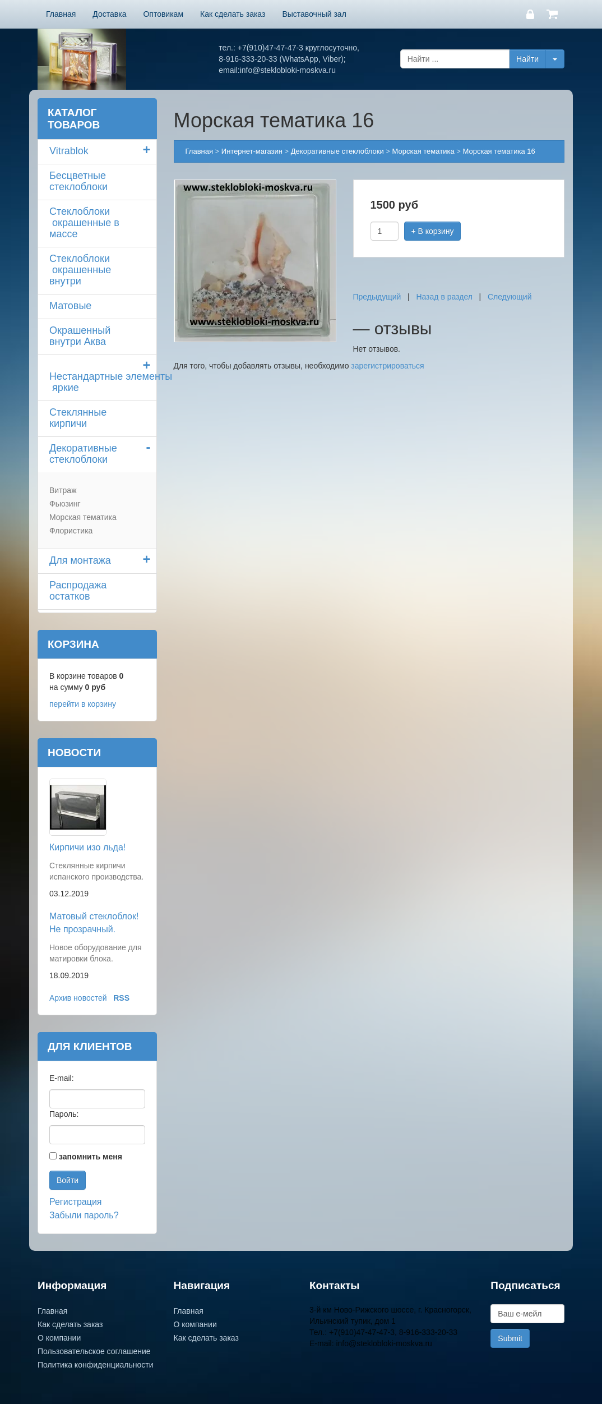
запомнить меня (90, 1156)
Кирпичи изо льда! (87, 847)
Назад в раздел (444, 296)
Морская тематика (83, 517)
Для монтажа (80, 560)
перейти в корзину (82, 703)
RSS (121, 997)
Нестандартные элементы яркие (102, 382)
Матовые (70, 305)
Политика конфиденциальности (96, 1364)
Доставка (109, 14)
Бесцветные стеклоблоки (78, 181)
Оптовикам (163, 14)
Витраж (63, 490)
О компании (59, 1337)
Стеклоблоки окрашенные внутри (80, 270)
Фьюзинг (65, 503)
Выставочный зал (314, 14)
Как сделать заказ (232, 14)
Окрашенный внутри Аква (79, 336)
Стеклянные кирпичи (77, 418)
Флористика (70, 530)
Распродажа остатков (77, 590)
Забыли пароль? (84, 1215)
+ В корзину (432, 231)
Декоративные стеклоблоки (83, 454)
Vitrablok (69, 150)
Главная (61, 14)
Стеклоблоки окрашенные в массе (84, 223)
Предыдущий (377, 296)
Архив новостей (78, 997)
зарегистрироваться (387, 365)
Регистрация (75, 1202)
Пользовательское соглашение (94, 1351)
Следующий (510, 296)
